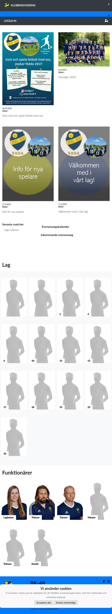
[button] (14, 300)
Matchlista (9, 241)
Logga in (56, 20)
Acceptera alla (44, 602)
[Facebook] (103, 581)
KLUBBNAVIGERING (58, 4)
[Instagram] (107, 581)
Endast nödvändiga (66, 602)
